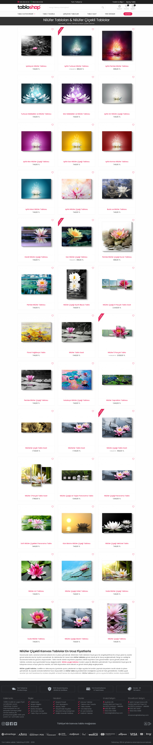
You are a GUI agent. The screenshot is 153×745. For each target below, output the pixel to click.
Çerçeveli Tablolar (71, 14)
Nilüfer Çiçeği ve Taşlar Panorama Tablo (76, 496)
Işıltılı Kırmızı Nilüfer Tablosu (117, 161)
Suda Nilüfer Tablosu (36, 639)
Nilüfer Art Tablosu (36, 591)
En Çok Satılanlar (87, 711)
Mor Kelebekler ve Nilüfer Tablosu (76, 114)
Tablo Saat (92, 14)
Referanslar (35, 706)
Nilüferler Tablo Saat (76, 448)
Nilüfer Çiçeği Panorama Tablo (117, 496)
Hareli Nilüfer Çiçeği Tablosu (36, 257)
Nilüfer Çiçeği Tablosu (117, 639)
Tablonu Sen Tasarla (88, 704)
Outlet (128, 14)
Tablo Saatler (85, 706)
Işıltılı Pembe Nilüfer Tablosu (116, 66)
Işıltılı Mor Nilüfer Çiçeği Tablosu (36, 161)
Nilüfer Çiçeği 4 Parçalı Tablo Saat (117, 305)
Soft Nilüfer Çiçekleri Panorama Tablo (36, 543)
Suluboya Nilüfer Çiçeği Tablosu (76, 400)
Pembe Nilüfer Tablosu (36, 305)
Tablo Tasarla (49, 14)
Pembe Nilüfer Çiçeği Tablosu (36, 400)
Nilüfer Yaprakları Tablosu (117, 400)
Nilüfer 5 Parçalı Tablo (117, 352)
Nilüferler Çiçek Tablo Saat (36, 448)
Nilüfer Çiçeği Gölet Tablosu (76, 591)
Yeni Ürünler (110, 14)
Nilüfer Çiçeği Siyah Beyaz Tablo (76, 305)
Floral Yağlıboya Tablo (36, 352)
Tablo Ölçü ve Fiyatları (39, 713)
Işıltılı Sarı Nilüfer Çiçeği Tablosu (76, 161)
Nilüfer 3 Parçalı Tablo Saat (36, 496)
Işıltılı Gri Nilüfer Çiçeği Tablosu (117, 114)
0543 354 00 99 (36, 2)
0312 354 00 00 (23, 2)
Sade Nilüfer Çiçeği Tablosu (117, 591)
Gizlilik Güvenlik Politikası (64, 713)
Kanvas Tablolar (86, 702)
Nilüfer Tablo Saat (76, 352)
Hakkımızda (35, 702)
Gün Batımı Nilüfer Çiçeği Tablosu (76, 543)
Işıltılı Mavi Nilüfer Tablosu (36, 209)
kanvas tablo (76, 723)
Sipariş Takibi (130, 2)
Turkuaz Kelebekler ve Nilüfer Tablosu (36, 114)
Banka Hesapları (36, 709)
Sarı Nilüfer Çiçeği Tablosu (76, 257)
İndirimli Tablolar (87, 713)
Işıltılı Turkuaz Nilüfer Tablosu (76, 66)
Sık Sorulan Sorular (37, 711)
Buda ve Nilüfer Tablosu (117, 209)
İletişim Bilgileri (36, 704)
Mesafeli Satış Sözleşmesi (65, 711)
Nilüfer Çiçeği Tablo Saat (117, 448)
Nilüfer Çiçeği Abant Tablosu (76, 639)
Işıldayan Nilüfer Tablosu (36, 66)
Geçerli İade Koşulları (63, 709)
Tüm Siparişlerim (62, 704)
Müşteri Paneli (61, 702)
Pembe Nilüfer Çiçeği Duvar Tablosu (117, 257)
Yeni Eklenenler (86, 709)
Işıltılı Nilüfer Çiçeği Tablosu (76, 209)
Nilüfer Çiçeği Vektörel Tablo (116, 543)
